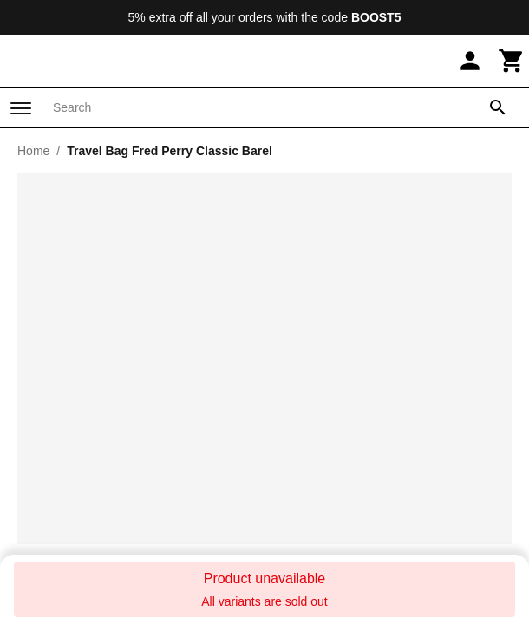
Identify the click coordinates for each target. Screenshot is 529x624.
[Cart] (512, 61)
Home (33, 151)
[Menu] (21, 108)
